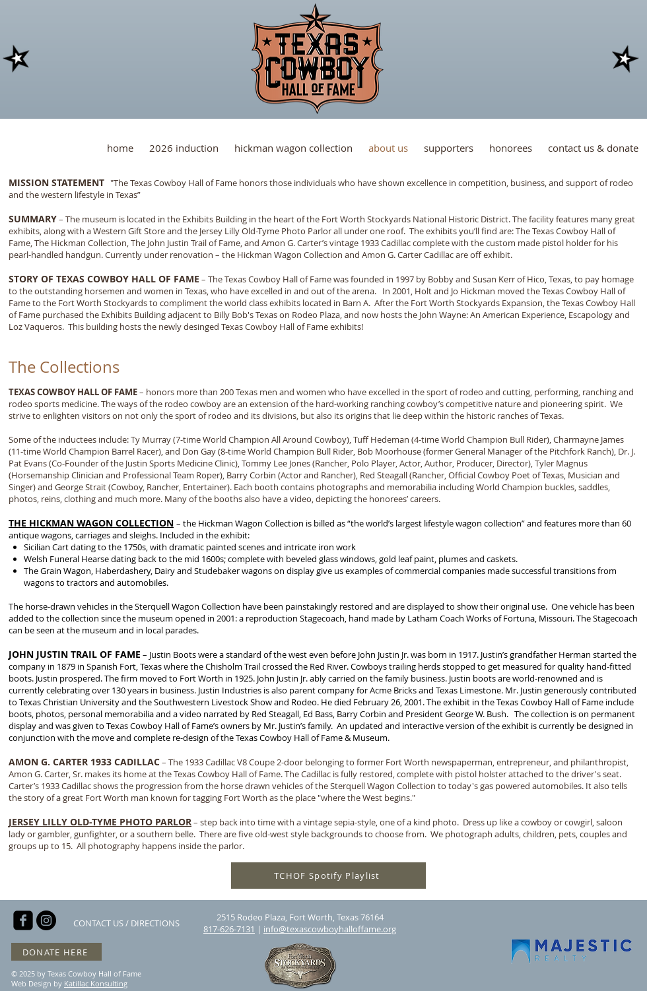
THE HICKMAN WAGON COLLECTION (91, 523)
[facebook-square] (23, 920)
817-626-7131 (229, 929)
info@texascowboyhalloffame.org (329, 929)
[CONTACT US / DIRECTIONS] (126, 923)
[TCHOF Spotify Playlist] (328, 875)
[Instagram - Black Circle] (46, 920)
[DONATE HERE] (56, 952)
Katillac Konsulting (95, 983)
